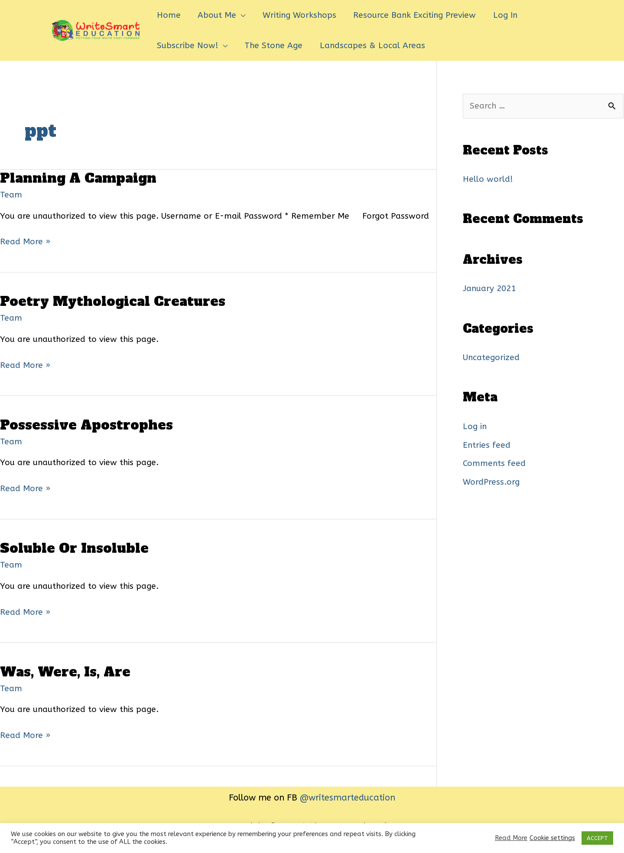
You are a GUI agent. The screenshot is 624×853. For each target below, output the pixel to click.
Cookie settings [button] (552, 838)
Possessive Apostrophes (86, 425)
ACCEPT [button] (597, 838)
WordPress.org (491, 482)
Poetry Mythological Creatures (112, 301)
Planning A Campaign (78, 178)
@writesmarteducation (347, 798)
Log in (475, 426)
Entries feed (486, 445)
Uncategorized (491, 357)
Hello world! (488, 179)
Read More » (25, 242)
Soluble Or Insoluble (74, 548)
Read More (511, 838)
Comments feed (494, 463)
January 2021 (489, 288)
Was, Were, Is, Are (65, 672)
